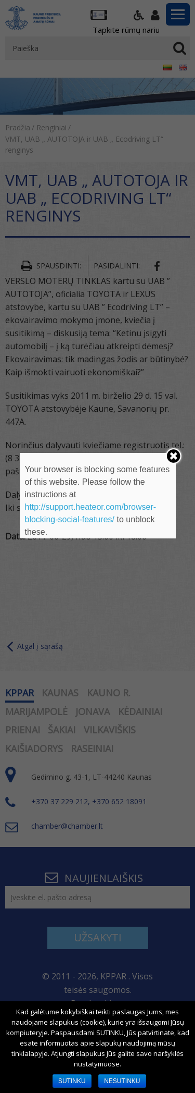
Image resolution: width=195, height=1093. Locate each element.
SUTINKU (72, 1081)
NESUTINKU (122, 1081)
